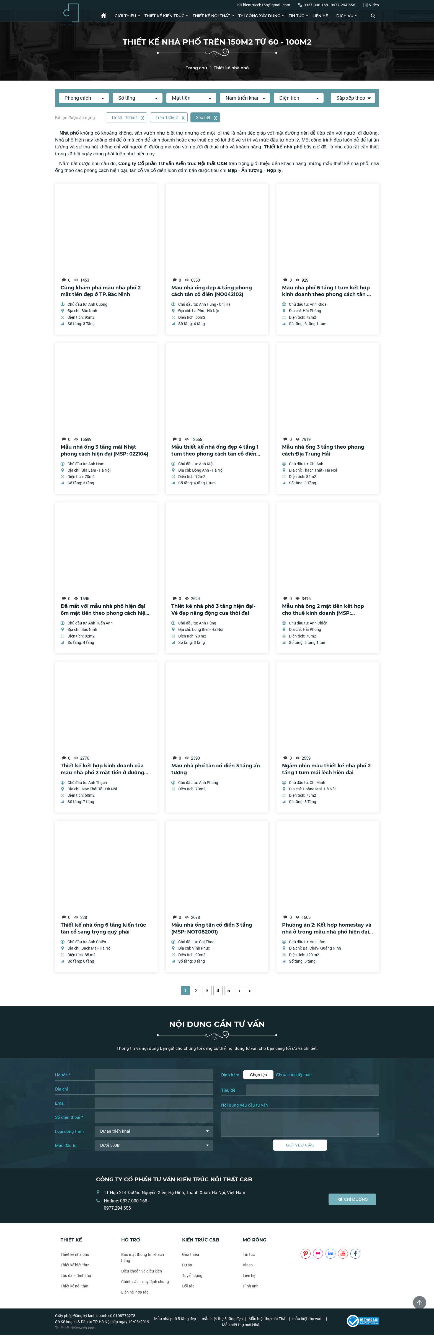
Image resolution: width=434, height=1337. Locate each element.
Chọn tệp (258, 1076)
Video (248, 1266)
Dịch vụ (344, 15)
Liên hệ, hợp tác (134, 1294)
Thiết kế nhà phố (75, 1256)
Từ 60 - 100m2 (128, 117)
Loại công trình (69, 1133)
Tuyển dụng (192, 1277)
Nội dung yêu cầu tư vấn (244, 1107)
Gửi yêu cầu (300, 1147)
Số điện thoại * (69, 1119)
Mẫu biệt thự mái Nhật (241, 1326)
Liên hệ (320, 15)
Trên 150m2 (170, 117)
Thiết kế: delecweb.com (75, 1329)
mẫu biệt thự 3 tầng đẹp (222, 1320)
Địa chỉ (61, 1091)
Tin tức (296, 15)
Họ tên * (63, 1076)
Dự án (187, 1266)
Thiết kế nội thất (211, 15)
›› (250, 992)
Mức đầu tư (66, 1147)
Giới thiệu (125, 15)
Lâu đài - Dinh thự (76, 1277)
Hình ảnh (251, 1287)
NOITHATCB (308, 1242)
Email (60, 1105)
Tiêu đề (228, 1092)
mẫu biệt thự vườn (308, 1320)
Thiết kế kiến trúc (164, 15)
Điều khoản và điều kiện (141, 1273)
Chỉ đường (352, 1201)
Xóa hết (207, 117)
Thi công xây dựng (259, 15)
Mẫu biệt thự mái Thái (267, 1320)
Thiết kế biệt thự (74, 1266)
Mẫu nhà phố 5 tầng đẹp (175, 1320)
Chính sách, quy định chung (145, 1283)
